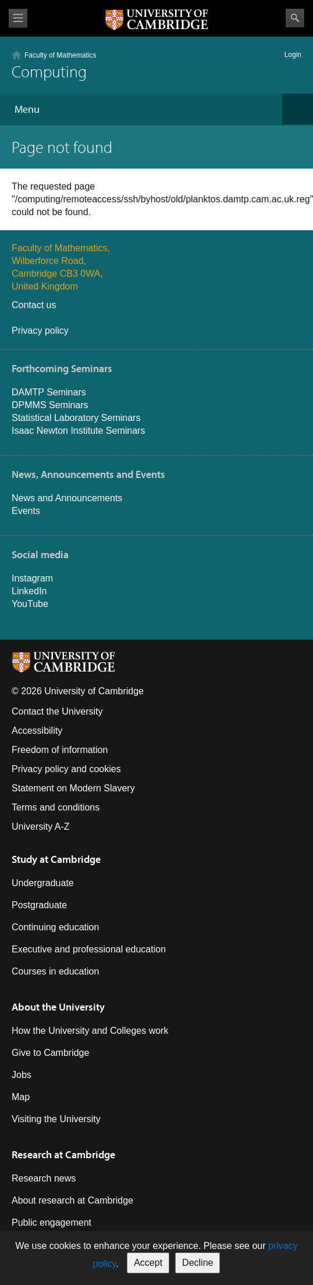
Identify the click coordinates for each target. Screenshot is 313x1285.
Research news (44, 1178)
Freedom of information (60, 750)
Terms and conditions (55, 807)
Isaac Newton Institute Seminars (78, 431)
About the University (58, 1006)
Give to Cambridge (50, 1053)
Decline (197, 1263)
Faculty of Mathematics (60, 55)
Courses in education (55, 971)
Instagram (32, 578)
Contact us (34, 305)
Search (295, 18)
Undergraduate (43, 883)
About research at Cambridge (72, 1200)
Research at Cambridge (63, 1154)
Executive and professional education (89, 949)
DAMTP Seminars (49, 392)
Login (292, 55)
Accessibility (37, 731)
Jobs (21, 1075)
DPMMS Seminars (50, 405)
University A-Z (41, 826)
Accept (148, 1263)
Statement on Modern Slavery (73, 788)
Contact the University (57, 711)
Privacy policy (40, 330)
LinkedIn (29, 591)
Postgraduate (39, 905)
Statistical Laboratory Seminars (76, 418)
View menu (18, 18)
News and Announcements (67, 498)
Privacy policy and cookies (66, 769)
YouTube (30, 604)
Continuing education (55, 927)
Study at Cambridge (56, 859)
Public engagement (51, 1222)
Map (21, 1097)
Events (26, 511)
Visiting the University (56, 1119)
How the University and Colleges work (90, 1031)
